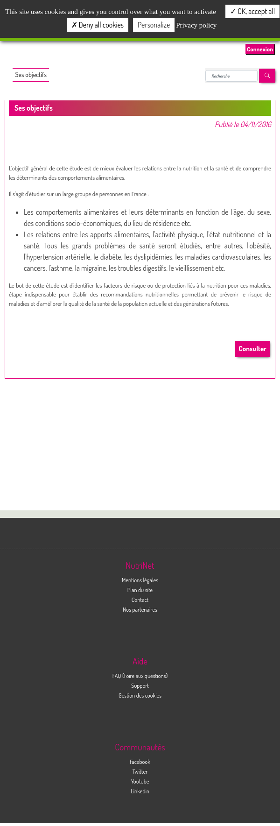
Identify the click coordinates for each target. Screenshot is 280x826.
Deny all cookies (97, 24)
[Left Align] (267, 76)
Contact (140, 599)
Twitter (140, 771)
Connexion (260, 49)
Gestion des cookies (140, 695)
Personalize (154, 24)
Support (140, 685)
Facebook (140, 761)
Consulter (252, 348)
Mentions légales (140, 580)
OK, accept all (252, 11)
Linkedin (140, 791)
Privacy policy (196, 25)
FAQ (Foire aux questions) (140, 675)
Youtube (140, 781)
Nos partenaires (140, 609)
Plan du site (140, 589)
